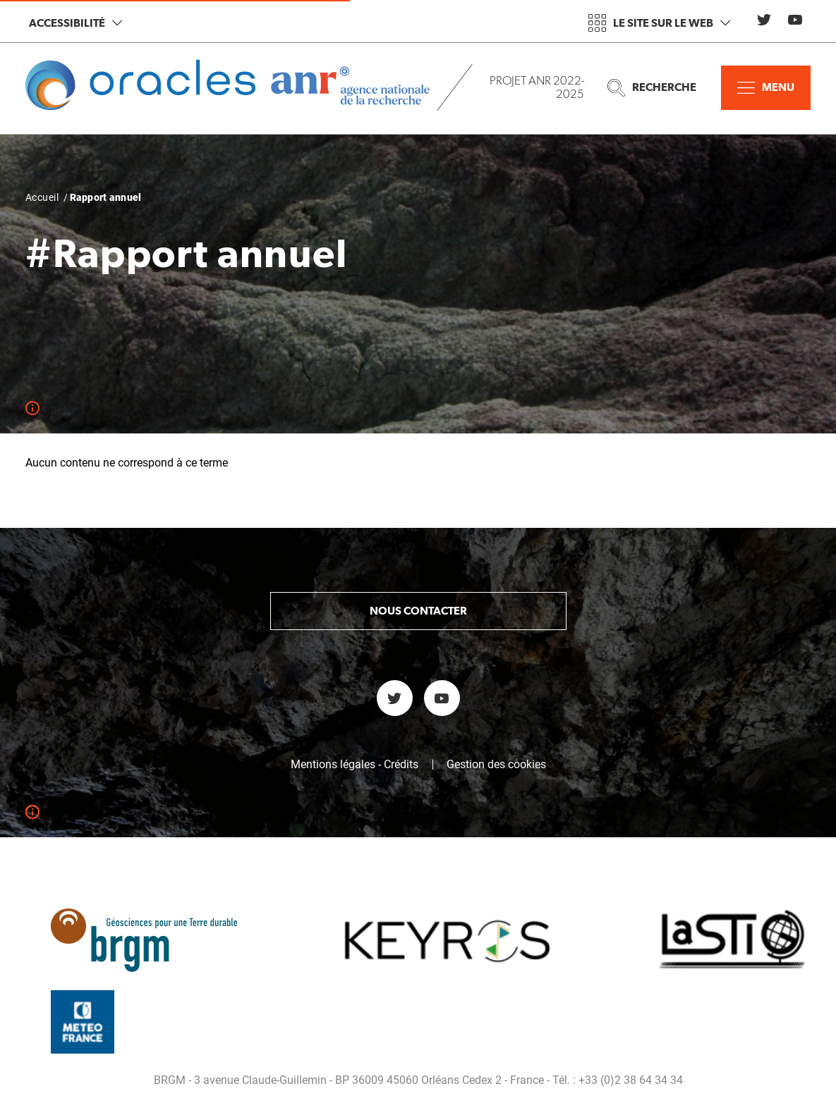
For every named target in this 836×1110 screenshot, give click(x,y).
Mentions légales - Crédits (354, 764)
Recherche (651, 88)
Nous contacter (418, 610)
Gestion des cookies (496, 764)
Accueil (42, 197)
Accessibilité (75, 23)
